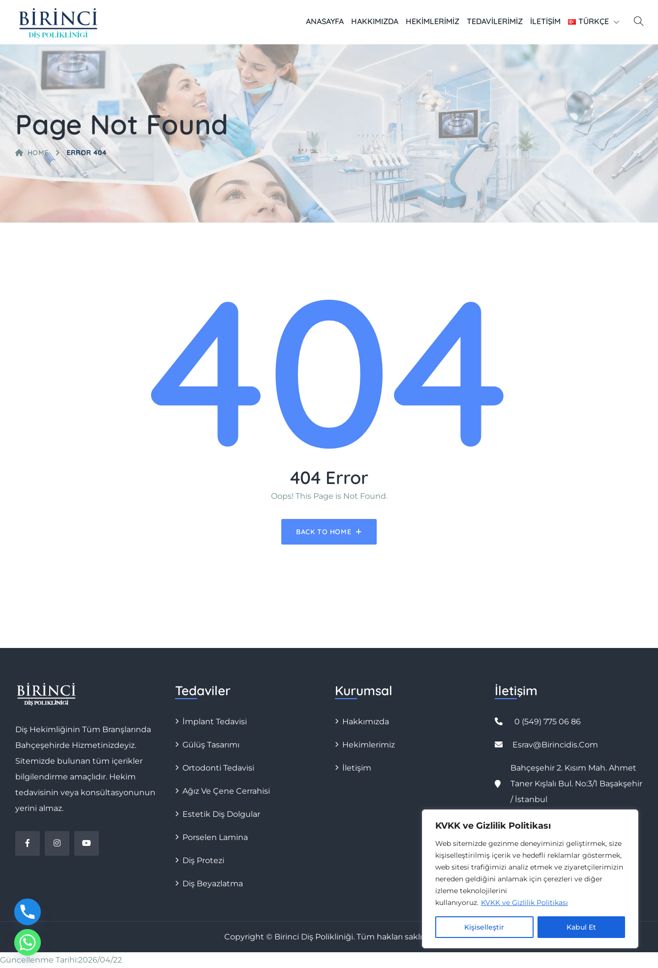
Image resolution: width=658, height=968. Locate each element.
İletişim (545, 21)
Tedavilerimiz (495, 21)
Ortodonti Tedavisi (218, 768)
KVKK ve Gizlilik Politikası (524, 902)
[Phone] (27, 912)
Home (32, 152)
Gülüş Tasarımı (210, 744)
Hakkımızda (374, 21)
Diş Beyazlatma (212, 883)
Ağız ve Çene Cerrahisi (226, 791)
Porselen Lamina (215, 837)
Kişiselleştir (484, 927)
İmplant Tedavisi (214, 721)
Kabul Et (581, 927)
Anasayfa (325, 21)
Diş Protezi (203, 860)
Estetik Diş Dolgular (221, 814)
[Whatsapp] (27, 942)
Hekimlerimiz (432, 21)
